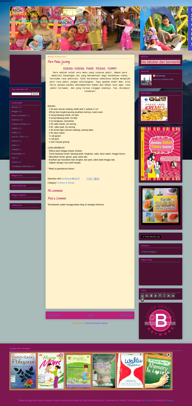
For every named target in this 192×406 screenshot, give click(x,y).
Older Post (126, 315)
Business (15, 120)
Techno (15, 162)
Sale (13, 158)
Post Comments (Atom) (96, 323)
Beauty (15, 107)
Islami (14, 145)
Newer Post (54, 315)
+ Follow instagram (149, 252)
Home (90, 315)
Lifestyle (15, 149)
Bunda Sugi (25, 13)
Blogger (15, 111)
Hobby (14, 132)
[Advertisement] (90, 288)
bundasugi (160, 76)
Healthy (15, 128)
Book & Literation (19, 115)
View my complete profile (163, 79)
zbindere (149, 400)
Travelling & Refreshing (21, 166)
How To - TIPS (18, 137)
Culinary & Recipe (66, 183)
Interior (15, 141)
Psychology (16, 154)
